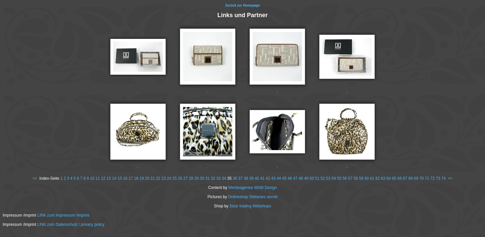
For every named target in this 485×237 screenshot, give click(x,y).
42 (268, 178)
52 (323, 178)
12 (103, 178)
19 (141, 178)
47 (295, 178)
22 (158, 178)
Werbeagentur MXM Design (252, 187)
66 (399, 178)
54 (334, 178)
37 (240, 178)
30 (202, 178)
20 (147, 178)
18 (136, 178)
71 (427, 178)
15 (120, 178)
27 (185, 178)
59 (361, 178)
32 (213, 178)
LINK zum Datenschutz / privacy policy (70, 224)
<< (35, 178)
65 (394, 178)
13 (108, 178)
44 (279, 178)
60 (366, 178)
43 (273, 178)
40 (257, 178)
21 (152, 178)
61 (372, 178)
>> (450, 178)
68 (410, 178)
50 (312, 178)
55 (339, 178)
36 (235, 178)
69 (416, 178)
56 (344, 178)
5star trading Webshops (250, 206)
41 (262, 178)
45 (284, 178)
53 (328, 178)
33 (218, 178)
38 (246, 178)
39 (251, 178)
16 (125, 178)
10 (92, 178)
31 (207, 178)
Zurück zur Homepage (242, 5)
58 (356, 178)
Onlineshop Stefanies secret (252, 197)
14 (114, 178)
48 (301, 178)
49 (306, 178)
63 (383, 178)
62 (378, 178)
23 (163, 178)
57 (350, 178)
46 (290, 178)
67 (405, 178)
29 (196, 178)
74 (443, 178)
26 (180, 178)
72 (432, 178)
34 (224, 178)
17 (130, 178)
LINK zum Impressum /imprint (63, 215)
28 (191, 178)
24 (169, 178)
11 (98, 178)
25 (175, 178)
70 (421, 178)
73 (438, 178)
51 (317, 178)
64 (388, 178)
